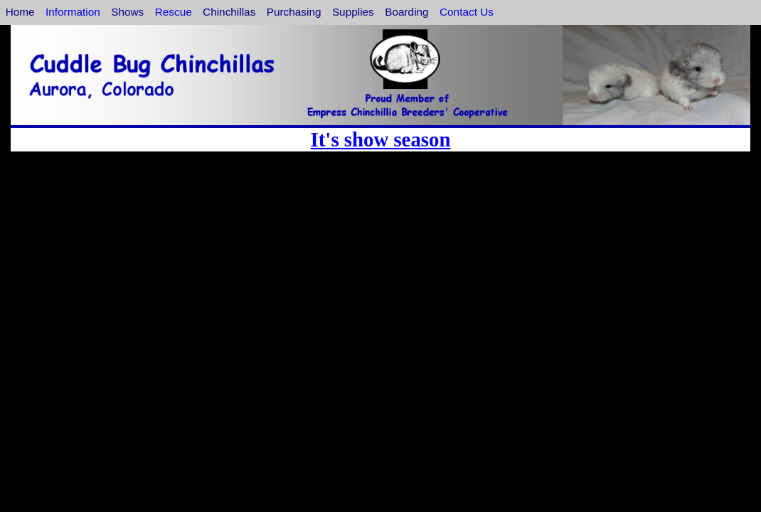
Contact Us (467, 12)
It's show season (381, 139)
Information (73, 12)
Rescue (173, 12)
